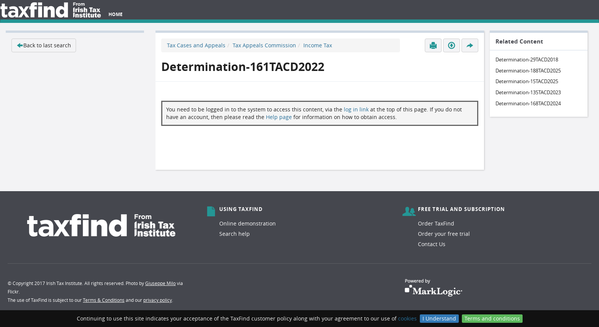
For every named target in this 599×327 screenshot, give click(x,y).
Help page (279, 117)
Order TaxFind (436, 223)
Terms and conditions (492, 318)
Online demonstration (247, 223)
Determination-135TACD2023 (528, 92)
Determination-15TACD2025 (526, 81)
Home (115, 14)
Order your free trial (444, 233)
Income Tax (317, 45)
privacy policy (157, 300)
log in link (356, 109)
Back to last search (43, 45)
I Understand (439, 318)
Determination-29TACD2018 (526, 59)
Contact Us (431, 244)
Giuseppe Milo (160, 283)
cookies (407, 318)
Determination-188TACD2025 (528, 70)
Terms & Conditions (104, 300)
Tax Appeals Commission (264, 45)
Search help (234, 233)
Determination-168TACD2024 (528, 103)
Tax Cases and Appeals (196, 45)
